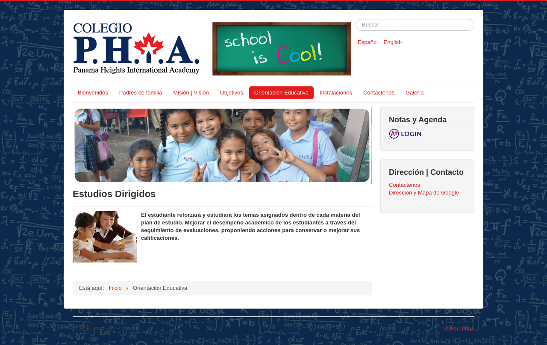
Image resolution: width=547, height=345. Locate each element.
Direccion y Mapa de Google (424, 192)
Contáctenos (378, 92)
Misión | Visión (191, 92)
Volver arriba (458, 328)
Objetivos (231, 92)
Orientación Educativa (281, 92)
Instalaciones (336, 92)
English (393, 42)
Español (368, 42)
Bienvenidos (93, 92)
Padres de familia (140, 92)
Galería (415, 92)
